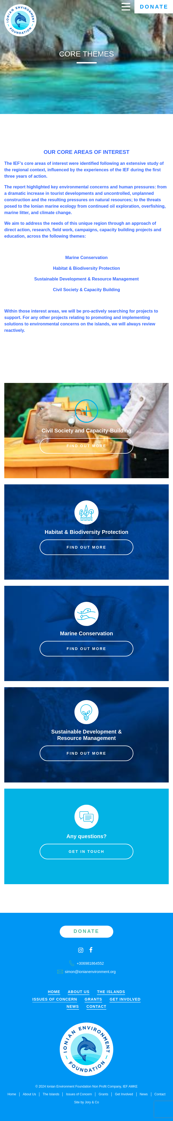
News (73, 1007)
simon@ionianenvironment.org (86, 972)
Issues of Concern (54, 999)
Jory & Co (92, 1102)
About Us (79, 992)
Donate (154, 7)
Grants (93, 999)
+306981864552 (86, 963)
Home (54, 992)
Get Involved (125, 999)
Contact (96, 1007)
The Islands (111, 992)
